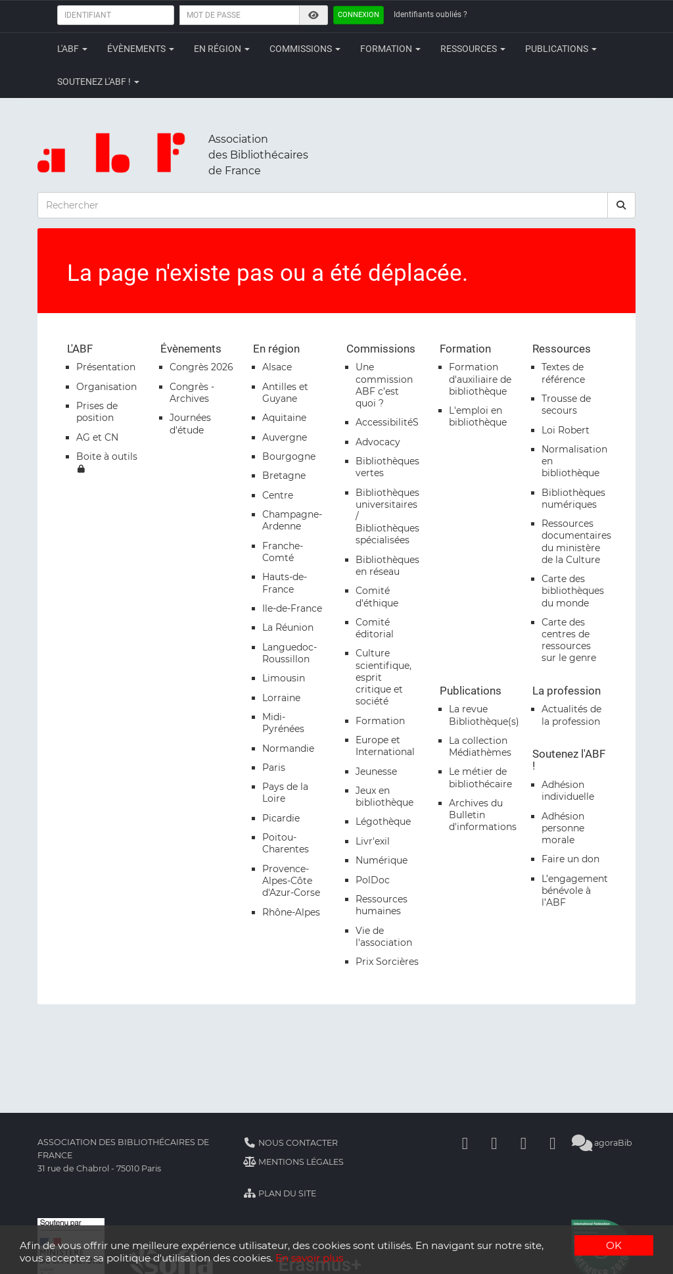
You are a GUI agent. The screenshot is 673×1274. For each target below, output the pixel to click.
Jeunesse (376, 771)
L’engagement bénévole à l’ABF (575, 890)
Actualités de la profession (571, 715)
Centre (277, 495)
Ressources (472, 48)
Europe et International (385, 746)
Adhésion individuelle (568, 790)
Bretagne (284, 475)
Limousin (283, 678)
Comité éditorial (375, 628)
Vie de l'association (384, 936)
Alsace (277, 367)
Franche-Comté (282, 552)
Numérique (381, 860)
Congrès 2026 (201, 367)
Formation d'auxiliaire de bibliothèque (480, 379)
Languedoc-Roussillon (289, 653)
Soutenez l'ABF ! (98, 81)
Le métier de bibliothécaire (480, 777)
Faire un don (570, 859)
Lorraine (281, 698)
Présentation (105, 367)
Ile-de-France (292, 608)
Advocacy (378, 442)
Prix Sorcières (387, 962)
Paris (273, 767)
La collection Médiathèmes (480, 746)
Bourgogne (288, 456)
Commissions (304, 48)
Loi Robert (566, 430)
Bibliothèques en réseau (387, 565)
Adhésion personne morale (563, 828)
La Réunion (287, 627)
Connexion (358, 15)
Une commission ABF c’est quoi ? (384, 385)
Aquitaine (284, 418)
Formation (390, 48)
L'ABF (72, 48)
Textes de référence (563, 373)
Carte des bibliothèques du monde (573, 590)
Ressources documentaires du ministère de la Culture (576, 542)
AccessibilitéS (387, 422)
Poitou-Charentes (285, 843)
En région (222, 48)
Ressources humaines (381, 905)
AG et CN (97, 437)
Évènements (140, 48)
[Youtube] (523, 1143)
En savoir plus (309, 1258)
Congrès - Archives (192, 392)
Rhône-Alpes (291, 912)
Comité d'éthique (377, 596)
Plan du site (279, 1193)
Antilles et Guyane (285, 392)
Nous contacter (290, 1143)
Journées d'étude (190, 423)
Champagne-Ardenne (292, 520)
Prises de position (97, 412)
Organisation (106, 387)
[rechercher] (621, 205)
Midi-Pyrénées (283, 723)
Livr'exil (373, 841)
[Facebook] (464, 1143)
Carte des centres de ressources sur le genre (569, 640)
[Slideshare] (552, 1143)
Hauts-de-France (284, 583)
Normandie (288, 748)
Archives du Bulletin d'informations (483, 815)
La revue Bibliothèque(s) (484, 715)
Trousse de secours (566, 404)
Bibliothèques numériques (573, 498)
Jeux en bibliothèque (384, 796)
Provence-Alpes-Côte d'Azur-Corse (291, 880)
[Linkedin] (494, 1143)
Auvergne (284, 437)
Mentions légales (293, 1162)
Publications (561, 48)
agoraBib (601, 1143)
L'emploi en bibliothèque (478, 416)
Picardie (281, 818)
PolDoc (373, 880)
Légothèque (383, 821)
